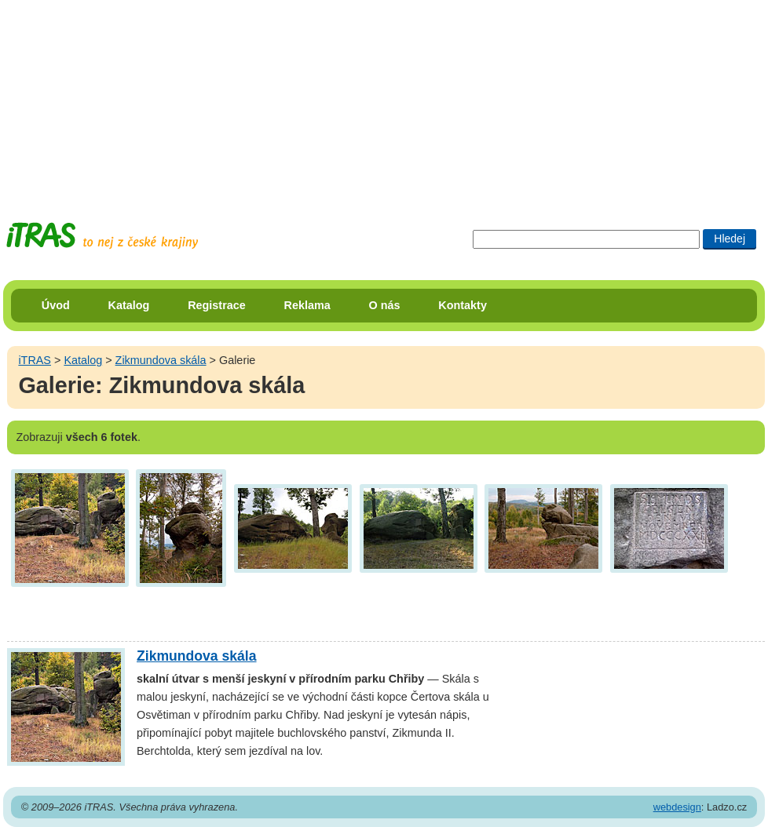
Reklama (307, 305)
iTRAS (34, 360)
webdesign (677, 807)
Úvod (56, 305)
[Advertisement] (384, 98)
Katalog (129, 305)
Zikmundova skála (161, 360)
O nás (384, 305)
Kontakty (462, 305)
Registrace (217, 305)
